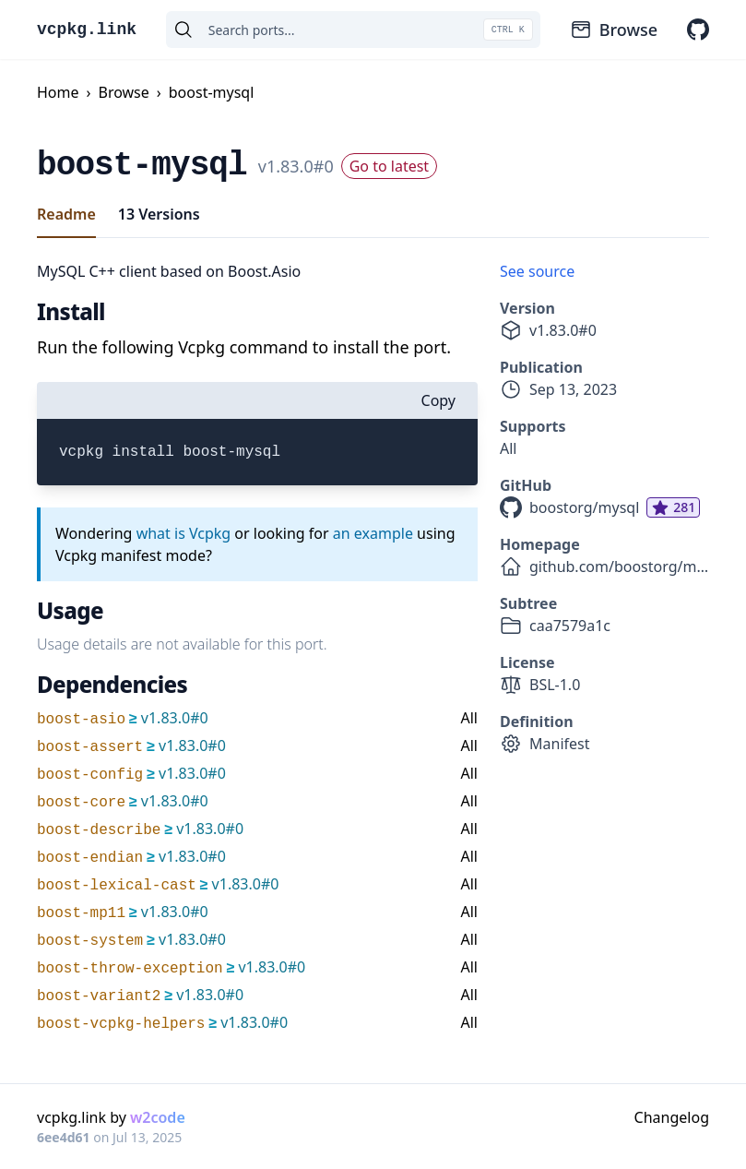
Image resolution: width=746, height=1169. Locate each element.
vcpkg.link (86, 29)
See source (537, 271)
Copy (438, 400)
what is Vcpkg (183, 533)
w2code (157, 1117)
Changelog (671, 1117)
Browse (613, 29)
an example (373, 533)
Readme (66, 214)
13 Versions (159, 214)
